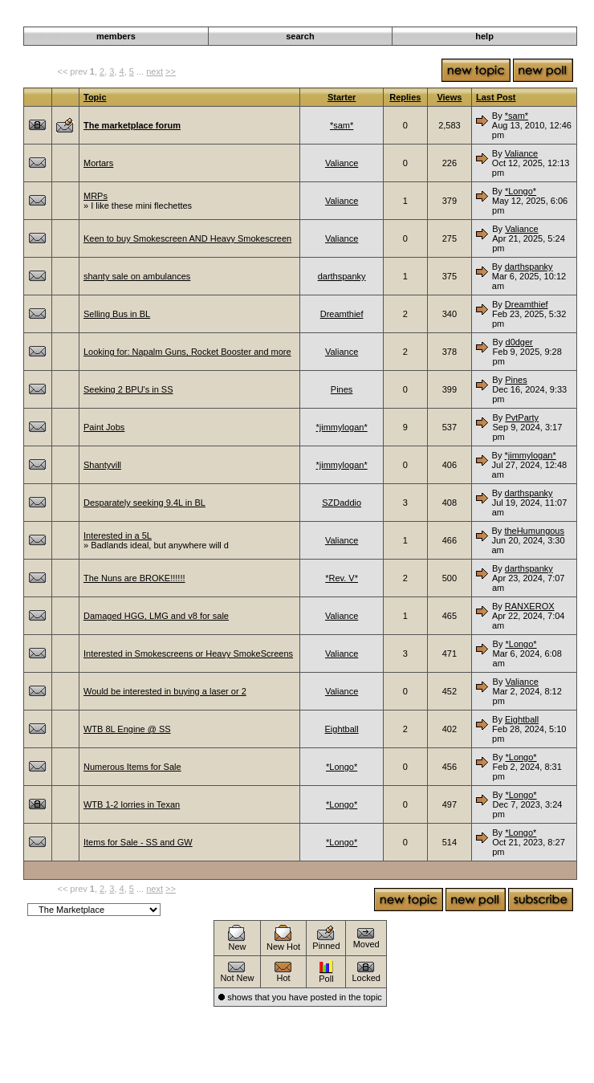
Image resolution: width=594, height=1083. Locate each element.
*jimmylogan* (342, 427)
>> (170, 71)
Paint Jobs (103, 427)
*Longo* (520, 191)
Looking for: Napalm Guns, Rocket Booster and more (187, 351)
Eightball (342, 729)
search (300, 36)
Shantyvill (102, 465)
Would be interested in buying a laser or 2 (164, 691)
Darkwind (427, 17)
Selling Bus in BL (116, 314)
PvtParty (522, 417)
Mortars (98, 163)
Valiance (341, 163)
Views (449, 97)
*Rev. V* (341, 578)
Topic (95, 97)
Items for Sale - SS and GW (138, 842)
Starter (342, 97)
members (116, 36)
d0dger (519, 342)
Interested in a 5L (117, 535)
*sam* (341, 125)
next (154, 71)
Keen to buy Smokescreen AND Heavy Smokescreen (187, 238)
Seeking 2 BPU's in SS (128, 389)
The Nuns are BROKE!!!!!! (134, 578)
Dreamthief (342, 314)
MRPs (95, 196)
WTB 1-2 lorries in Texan (131, 804)
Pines (342, 389)
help (484, 36)
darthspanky (342, 276)
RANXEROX (530, 606)
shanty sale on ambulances (136, 276)
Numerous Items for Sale (132, 767)
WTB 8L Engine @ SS (127, 729)
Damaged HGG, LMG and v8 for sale (156, 616)
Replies (405, 97)
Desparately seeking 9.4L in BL (144, 502)
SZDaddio (341, 502)
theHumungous (534, 530)
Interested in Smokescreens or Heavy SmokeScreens (188, 653)
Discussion (476, 17)
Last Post (496, 97)
